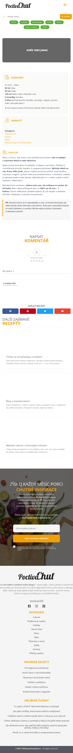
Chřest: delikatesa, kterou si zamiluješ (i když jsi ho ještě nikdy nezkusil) (36, 720)
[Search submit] (66, 16)
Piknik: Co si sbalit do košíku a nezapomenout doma (36, 732)
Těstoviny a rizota (36, 641)
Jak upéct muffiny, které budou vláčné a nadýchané (36, 711)
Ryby (36, 637)
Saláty (36, 645)
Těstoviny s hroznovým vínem (36, 677)
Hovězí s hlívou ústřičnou (36, 687)
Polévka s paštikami (37, 682)
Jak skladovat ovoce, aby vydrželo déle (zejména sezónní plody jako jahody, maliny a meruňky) (36, 726)
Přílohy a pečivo (36, 653)
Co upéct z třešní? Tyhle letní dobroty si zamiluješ (36, 706)
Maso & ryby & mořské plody (18, 142)
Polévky (36, 625)
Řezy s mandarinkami (18, 401)
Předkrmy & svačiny (36, 621)
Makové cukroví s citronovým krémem (26, 445)
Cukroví (36, 617)
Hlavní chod (10, 133)
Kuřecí (8, 136)
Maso (7, 139)
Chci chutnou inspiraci (36, 538)
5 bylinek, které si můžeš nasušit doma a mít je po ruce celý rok (36, 716)
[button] (65, 4)
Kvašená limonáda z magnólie (36, 691)
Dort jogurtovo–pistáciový (36, 668)
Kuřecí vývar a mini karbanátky (36, 672)
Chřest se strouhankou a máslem (24, 356)
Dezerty (36, 649)
